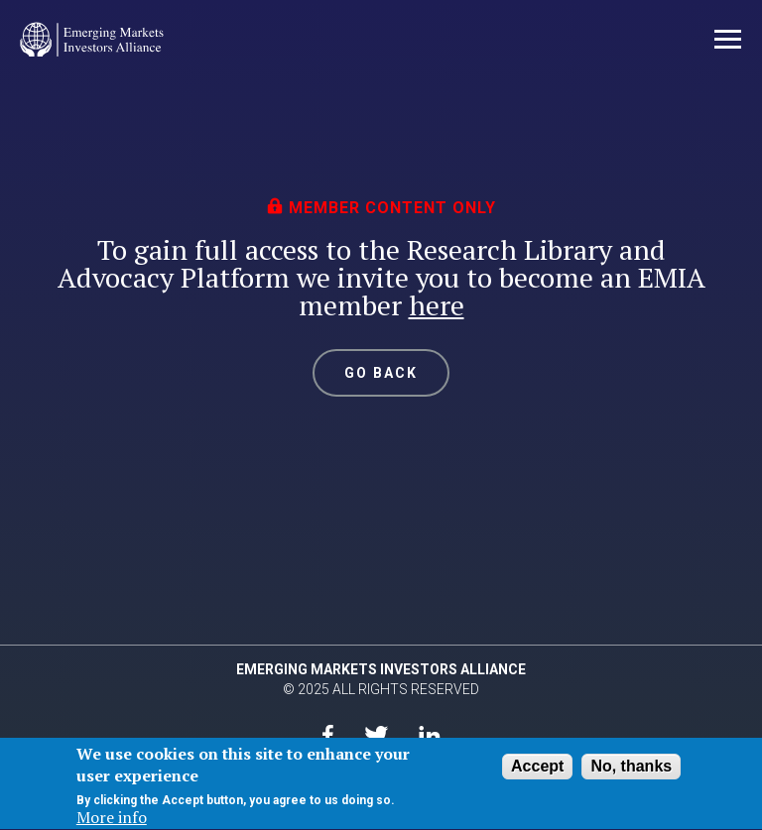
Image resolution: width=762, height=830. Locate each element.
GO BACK (381, 373)
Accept (537, 768)
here (436, 305)
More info (111, 820)
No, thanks (631, 768)
